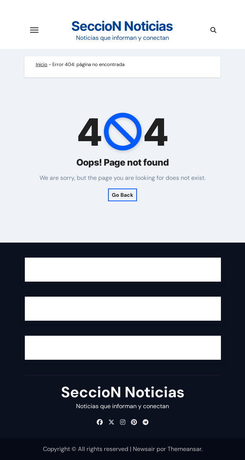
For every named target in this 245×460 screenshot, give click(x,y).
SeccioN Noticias (122, 26)
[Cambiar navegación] (34, 30)
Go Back (122, 195)
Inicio (41, 64)
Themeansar (184, 449)
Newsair (144, 449)
